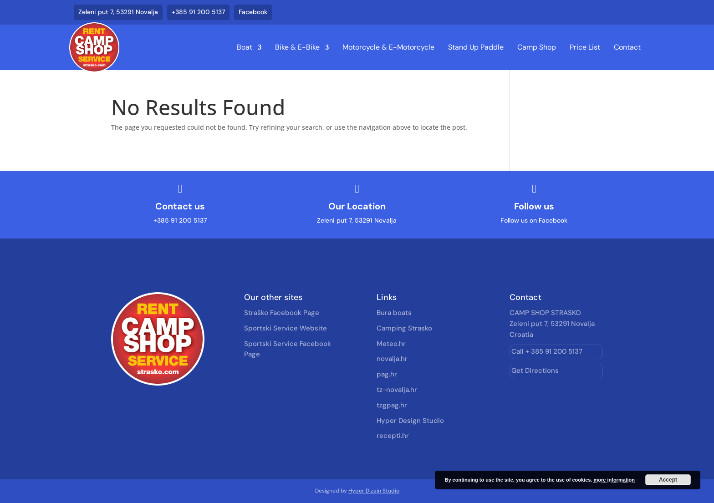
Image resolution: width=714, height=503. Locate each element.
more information (613, 480)
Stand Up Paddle (476, 47)
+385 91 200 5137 (198, 12)
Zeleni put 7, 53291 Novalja (118, 12)
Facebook (253, 12)
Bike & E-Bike (297, 47)
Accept (668, 480)
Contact (627, 47)
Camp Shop (536, 47)
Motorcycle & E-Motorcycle (388, 47)
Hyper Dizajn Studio (373, 490)
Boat (244, 47)
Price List (585, 47)
